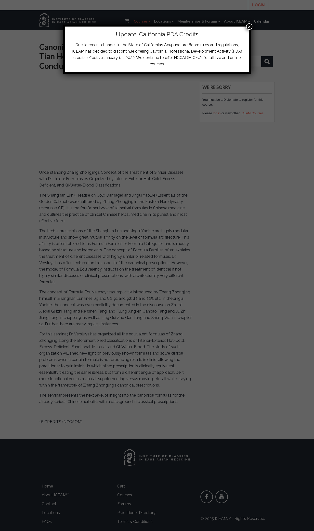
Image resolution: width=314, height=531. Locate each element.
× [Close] (249, 26)
